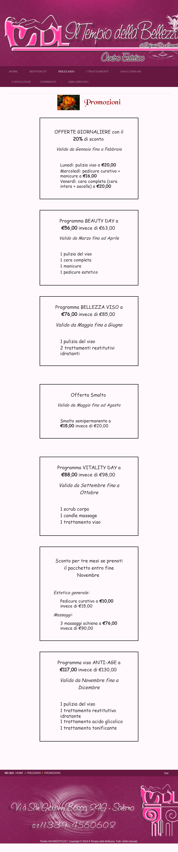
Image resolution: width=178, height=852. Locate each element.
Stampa (164, 91)
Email (169, 91)
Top (166, 773)
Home (19, 772)
